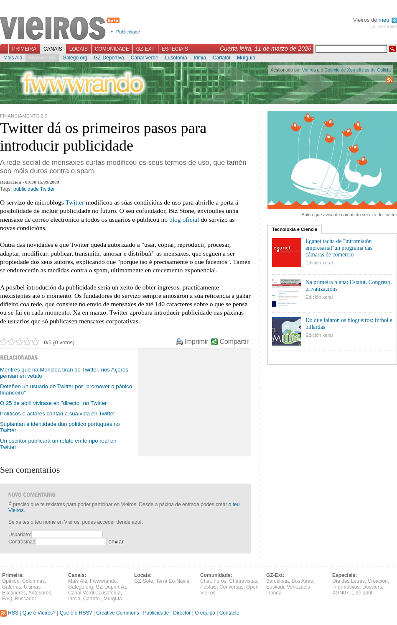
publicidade (26, 189)
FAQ (7, 599)
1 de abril (361, 593)
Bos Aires (302, 581)
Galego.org (74, 58)
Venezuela (298, 587)
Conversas (231, 587)
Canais (52, 49)
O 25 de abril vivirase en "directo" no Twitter (53, 403)
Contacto (229, 613)
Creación (378, 581)
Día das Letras (348, 581)
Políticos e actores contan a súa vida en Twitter (57, 413)
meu (388, 20)
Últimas (32, 587)
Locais (78, 49)
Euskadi (275, 587)
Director (182, 613)
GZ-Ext (145, 49)
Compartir (234, 341)
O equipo (205, 613)
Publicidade (128, 31)
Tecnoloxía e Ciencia (294, 229)
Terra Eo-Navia (172, 581)
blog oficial (184, 219)
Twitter (47, 189)
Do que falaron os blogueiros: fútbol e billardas (348, 323)
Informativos (345, 587)
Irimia (200, 58)
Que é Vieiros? (39, 613)
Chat (205, 581)
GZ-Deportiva (109, 58)
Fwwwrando (42, 58)
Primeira (24, 49)
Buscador (25, 599)
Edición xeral (319, 262)
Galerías (11, 587)
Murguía (246, 58)
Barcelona (277, 581)
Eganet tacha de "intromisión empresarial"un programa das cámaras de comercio (338, 248)
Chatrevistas (243, 581)
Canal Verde (144, 58)
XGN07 (340, 593)
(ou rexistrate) (383, 26)
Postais (208, 587)
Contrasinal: (21, 542)
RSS (9, 613)
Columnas (33, 581)
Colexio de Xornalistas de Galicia (358, 69)
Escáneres (14, 593)
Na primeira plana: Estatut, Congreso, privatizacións (348, 285)
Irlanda (274, 593)
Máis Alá (12, 58)
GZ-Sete (143, 581)
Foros (220, 581)
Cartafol (221, 58)
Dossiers (372, 587)
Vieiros (61, 29)
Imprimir (196, 341)
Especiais (175, 49)
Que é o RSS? (76, 613)
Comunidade (112, 49)
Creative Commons (117, 613)
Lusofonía (176, 58)
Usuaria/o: (19, 535)
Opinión (10, 581)
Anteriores (39, 593)
